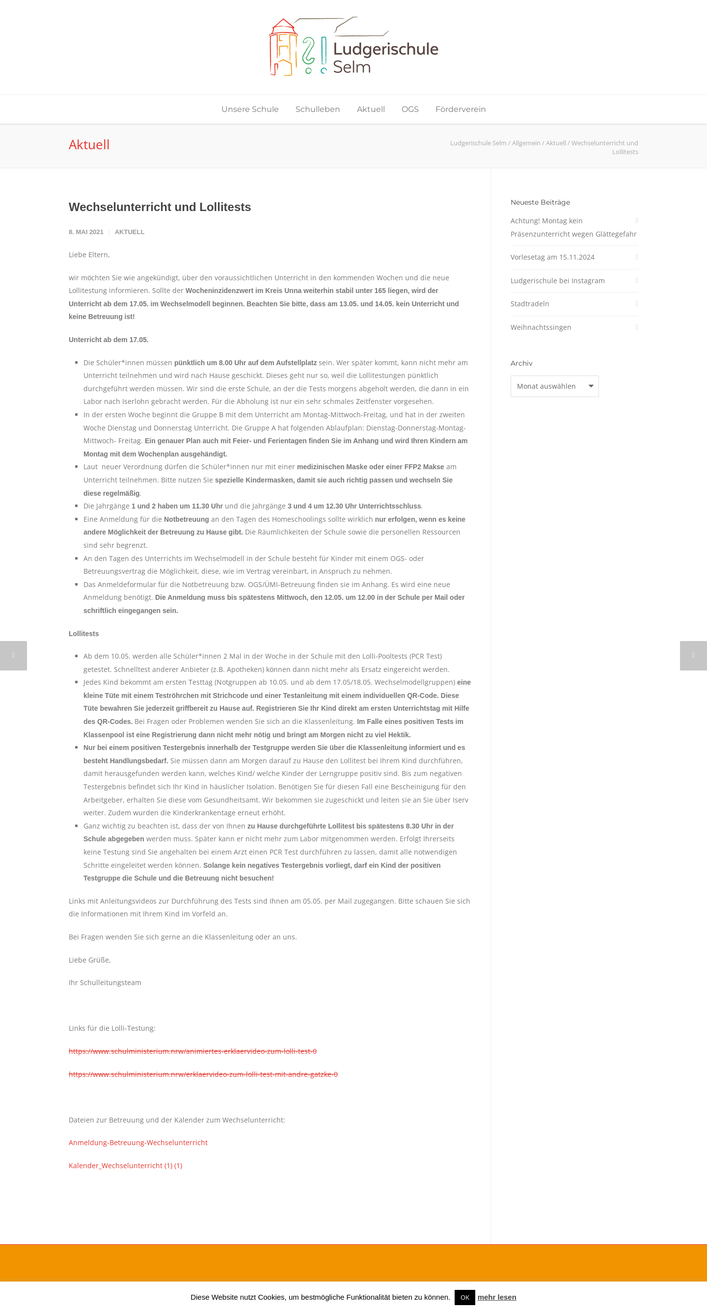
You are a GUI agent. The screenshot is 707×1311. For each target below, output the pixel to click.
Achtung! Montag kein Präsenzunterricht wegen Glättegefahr (574, 227)
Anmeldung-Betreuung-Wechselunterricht (138, 1142)
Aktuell (371, 109)
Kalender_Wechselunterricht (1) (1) (125, 1165)
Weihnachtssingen (541, 327)
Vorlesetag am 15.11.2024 (553, 257)
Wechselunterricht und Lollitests (160, 207)
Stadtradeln (530, 303)
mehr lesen (497, 1297)
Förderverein (460, 109)
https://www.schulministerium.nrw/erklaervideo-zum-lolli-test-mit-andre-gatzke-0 (203, 1074)
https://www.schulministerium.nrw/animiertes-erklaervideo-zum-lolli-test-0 (193, 1051)
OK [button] (465, 1297)
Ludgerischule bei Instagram (558, 280)
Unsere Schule (250, 109)
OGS (410, 109)
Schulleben (318, 109)
